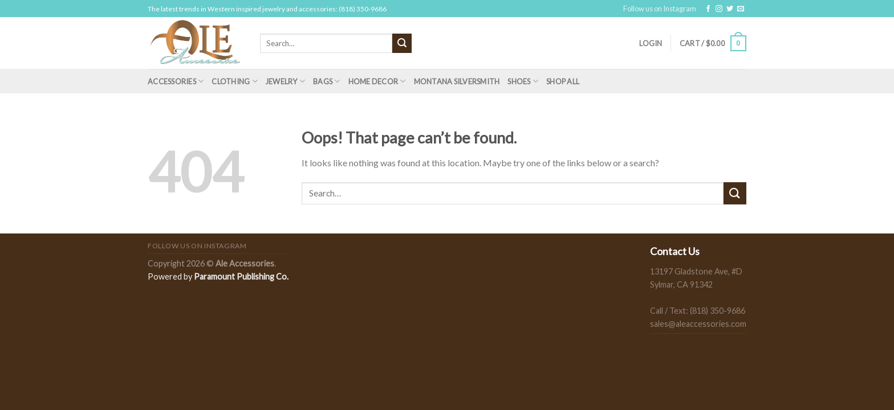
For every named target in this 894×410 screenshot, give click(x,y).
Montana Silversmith (457, 81)
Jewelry (285, 81)
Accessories (176, 81)
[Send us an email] (740, 9)
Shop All (562, 81)
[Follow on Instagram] (719, 9)
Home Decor (377, 81)
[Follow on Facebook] (708, 9)
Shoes (522, 81)
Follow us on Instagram (659, 8)
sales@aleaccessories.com (698, 324)
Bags (326, 81)
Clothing (235, 81)
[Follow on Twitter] (729, 9)
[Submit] (402, 43)
